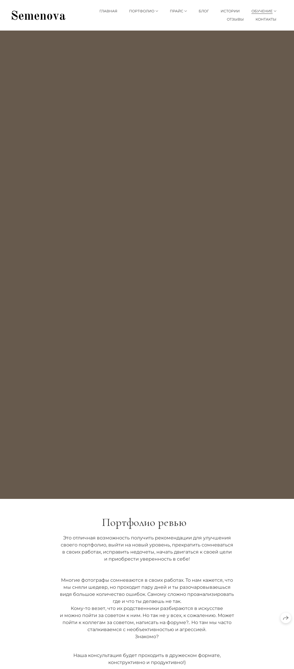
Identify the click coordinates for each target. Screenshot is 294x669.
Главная (108, 11)
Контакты (266, 19)
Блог (204, 11)
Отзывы (235, 19)
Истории (230, 11)
